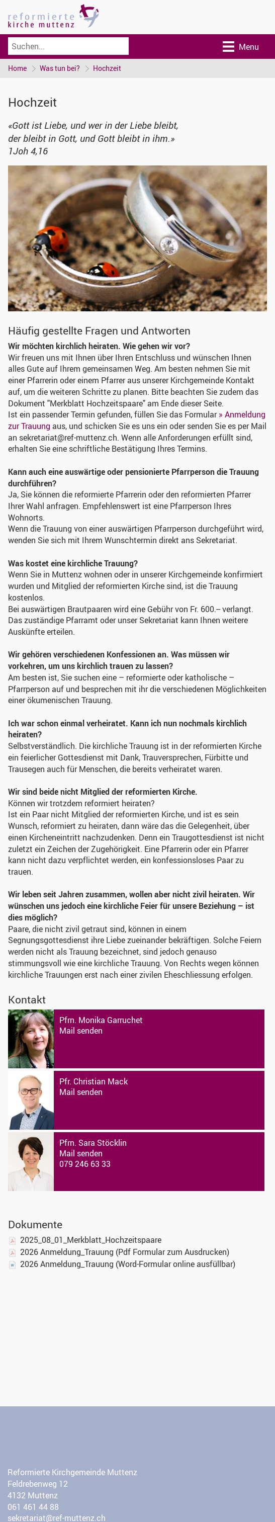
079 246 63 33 (85, 1163)
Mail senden (81, 1030)
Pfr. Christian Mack (93, 1081)
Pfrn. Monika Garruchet (101, 1020)
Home (17, 68)
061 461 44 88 (33, 1506)
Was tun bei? (60, 68)
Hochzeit (107, 68)
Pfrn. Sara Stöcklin (93, 1142)
